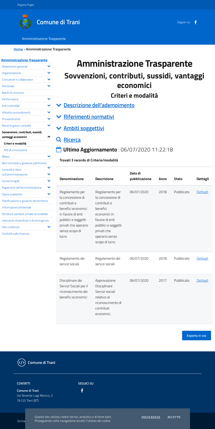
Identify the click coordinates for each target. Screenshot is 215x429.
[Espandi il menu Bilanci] (48, 155)
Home (18, 49)
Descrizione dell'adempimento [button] (99, 105)
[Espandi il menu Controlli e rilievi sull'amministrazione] (48, 173)
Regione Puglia (25, 5)
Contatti (23, 383)
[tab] (134, 105)
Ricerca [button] (72, 139)
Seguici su (86, 383)
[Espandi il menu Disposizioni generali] (48, 65)
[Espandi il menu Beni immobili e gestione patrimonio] (48, 167)
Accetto (174, 417)
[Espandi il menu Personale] (48, 85)
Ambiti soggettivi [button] (84, 128)
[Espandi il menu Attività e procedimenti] (48, 111)
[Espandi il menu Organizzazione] (48, 72)
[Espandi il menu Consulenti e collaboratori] (48, 78)
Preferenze (151, 417)
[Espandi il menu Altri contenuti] (48, 226)
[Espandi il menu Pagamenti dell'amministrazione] (48, 186)
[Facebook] (194, 21)
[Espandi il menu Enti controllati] (48, 105)
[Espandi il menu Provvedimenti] (48, 118)
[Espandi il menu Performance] (48, 98)
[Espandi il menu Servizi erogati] (48, 180)
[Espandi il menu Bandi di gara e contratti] (48, 124)
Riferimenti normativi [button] (89, 116)
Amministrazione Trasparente (24, 60)
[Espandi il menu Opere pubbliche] (48, 193)
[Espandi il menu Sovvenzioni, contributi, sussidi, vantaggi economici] (48, 136)
